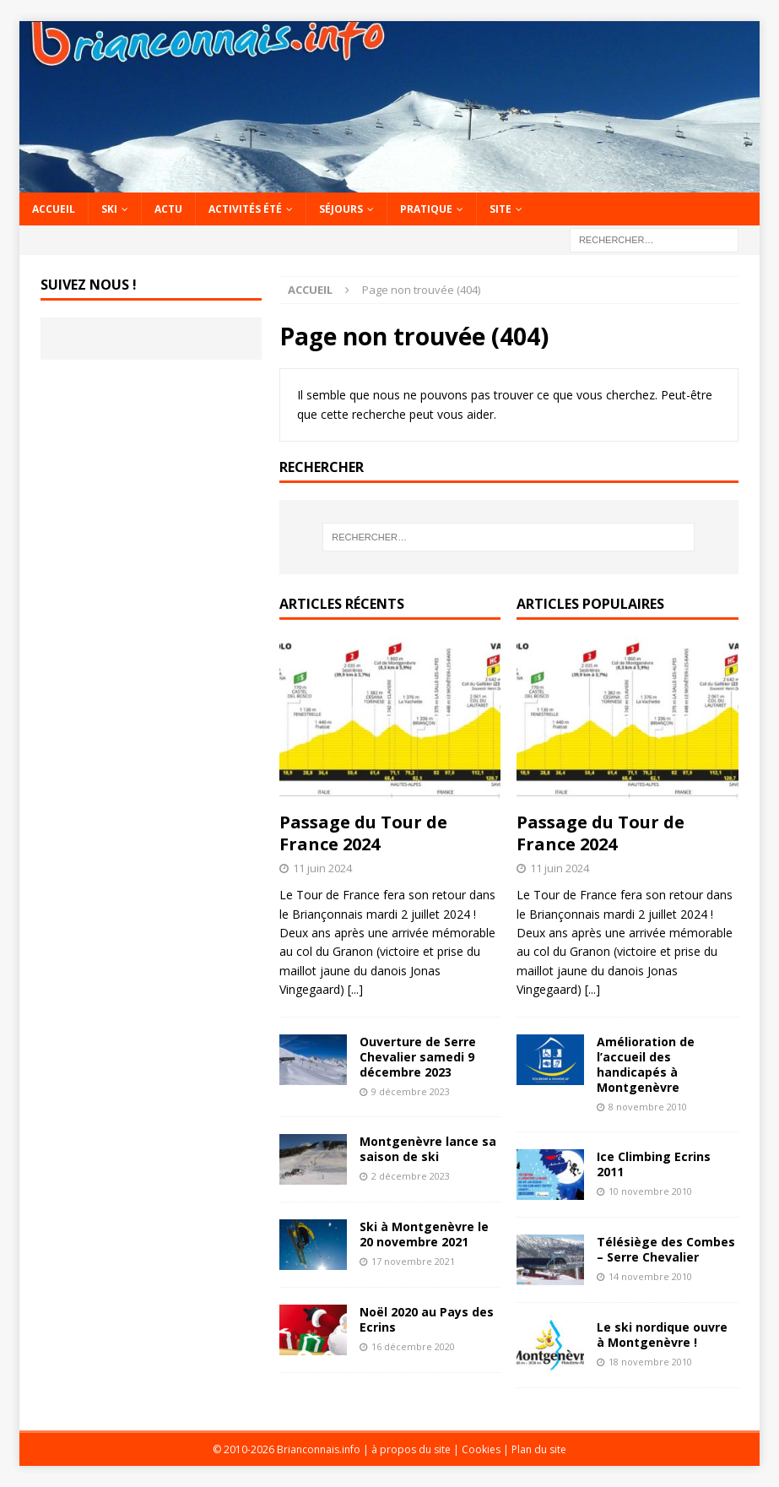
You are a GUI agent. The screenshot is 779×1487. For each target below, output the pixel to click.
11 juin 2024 (322, 868)
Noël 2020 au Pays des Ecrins (427, 1319)
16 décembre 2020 (413, 1346)
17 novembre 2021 (413, 1261)
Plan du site (538, 1449)
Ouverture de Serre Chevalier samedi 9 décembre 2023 (418, 1057)
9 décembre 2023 (410, 1091)
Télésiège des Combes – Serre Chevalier (666, 1249)
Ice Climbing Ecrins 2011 (654, 1164)
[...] (355, 989)
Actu (168, 209)
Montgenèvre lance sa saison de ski (428, 1148)
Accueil (53, 209)
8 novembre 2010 (648, 1106)
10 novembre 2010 (650, 1191)
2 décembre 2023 (410, 1176)
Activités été (245, 209)
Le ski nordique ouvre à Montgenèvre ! (662, 1334)
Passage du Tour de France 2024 (363, 833)
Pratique (426, 209)
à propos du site (411, 1449)
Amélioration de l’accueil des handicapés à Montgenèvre (646, 1065)
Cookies (481, 1449)
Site (500, 209)
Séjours (341, 209)
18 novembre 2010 (650, 1361)
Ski (109, 209)
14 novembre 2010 (650, 1276)
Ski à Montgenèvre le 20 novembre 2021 (424, 1234)
